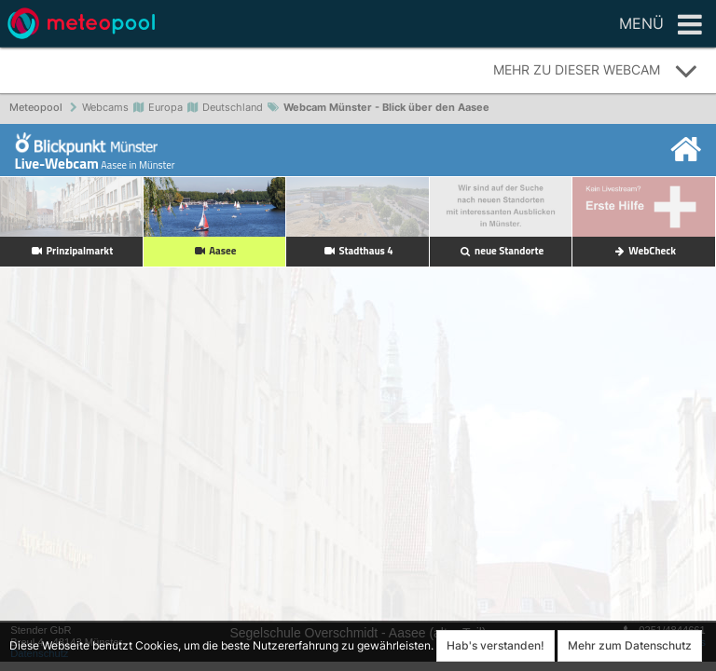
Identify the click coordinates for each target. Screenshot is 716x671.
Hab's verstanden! (495, 645)
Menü (660, 25)
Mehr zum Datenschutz (630, 645)
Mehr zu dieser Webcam (595, 70)
